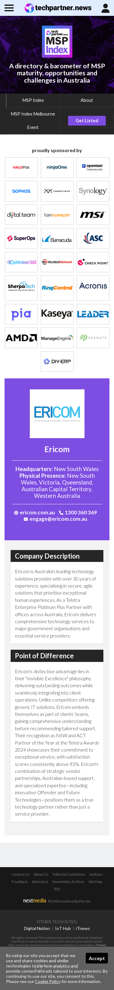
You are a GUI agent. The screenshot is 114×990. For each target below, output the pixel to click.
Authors (96, 874)
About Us (41, 874)
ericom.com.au (34, 512)
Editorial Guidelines (69, 874)
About (87, 100)
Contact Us (20, 874)
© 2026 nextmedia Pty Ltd (69, 901)
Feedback (20, 881)
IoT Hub (63, 928)
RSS (57, 889)
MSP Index (33, 100)
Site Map (95, 881)
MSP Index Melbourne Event (33, 120)
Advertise (40, 881)
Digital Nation (37, 928)
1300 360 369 (78, 512)
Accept (97, 958)
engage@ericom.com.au (55, 519)
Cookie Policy (47, 981)
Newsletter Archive (68, 881)
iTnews (83, 928)
